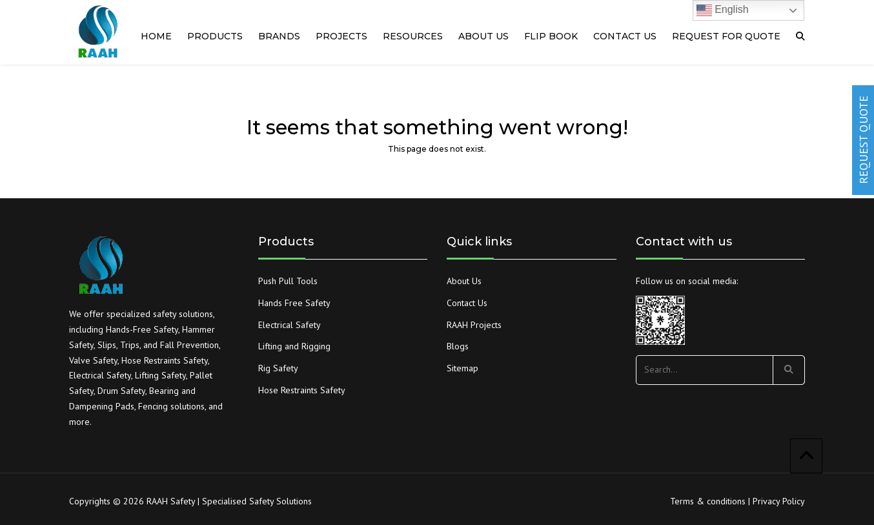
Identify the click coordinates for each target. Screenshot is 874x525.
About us (483, 36)
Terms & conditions (708, 501)
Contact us (624, 36)
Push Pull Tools (288, 281)
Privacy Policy (779, 501)
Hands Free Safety (294, 303)
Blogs (458, 346)
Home (156, 36)
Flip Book (551, 36)
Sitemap (462, 368)
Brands (279, 36)
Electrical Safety (289, 325)
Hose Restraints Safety (301, 390)
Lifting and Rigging (294, 346)
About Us (464, 281)
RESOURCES (413, 36)
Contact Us (467, 303)
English (722, 10)
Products (215, 36)
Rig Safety (278, 368)
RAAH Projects (474, 325)
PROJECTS (341, 36)
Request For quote (726, 36)
